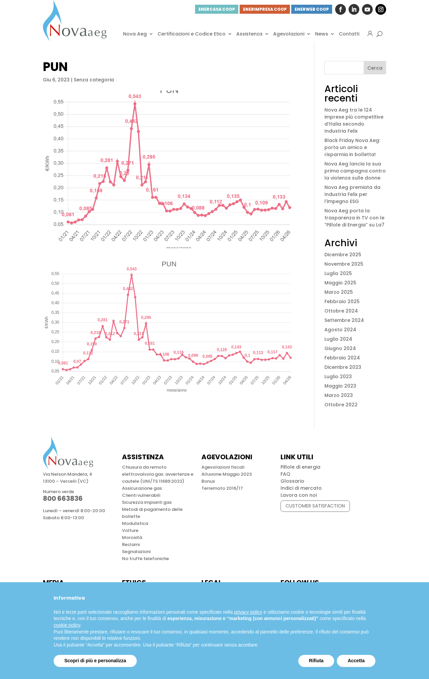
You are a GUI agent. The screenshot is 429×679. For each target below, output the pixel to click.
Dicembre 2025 (342, 254)
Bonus (208, 481)
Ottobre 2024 (341, 311)
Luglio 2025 (338, 273)
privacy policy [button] (248, 612)
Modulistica (135, 523)
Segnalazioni (136, 551)
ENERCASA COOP (216, 9)
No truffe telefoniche (145, 558)
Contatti (349, 33)
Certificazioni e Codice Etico (192, 33)
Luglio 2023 (338, 376)
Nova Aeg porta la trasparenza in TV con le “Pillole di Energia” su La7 (354, 217)
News (321, 33)
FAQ (285, 474)
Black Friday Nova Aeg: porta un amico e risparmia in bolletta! (352, 147)
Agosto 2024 (340, 329)
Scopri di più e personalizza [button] (95, 660)
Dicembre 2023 (342, 367)
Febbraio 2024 (342, 357)
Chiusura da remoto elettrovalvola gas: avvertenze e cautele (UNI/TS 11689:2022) (157, 474)
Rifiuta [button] (316, 660)
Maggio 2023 (340, 386)
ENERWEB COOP (312, 9)
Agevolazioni (288, 33)
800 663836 (63, 498)
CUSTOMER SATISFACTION (315, 505)
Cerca (374, 68)
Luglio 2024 (338, 339)
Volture (130, 530)
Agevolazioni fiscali (222, 467)
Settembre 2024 (344, 320)
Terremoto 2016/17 (222, 488)
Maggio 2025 (340, 282)
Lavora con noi (299, 495)
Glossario (292, 481)
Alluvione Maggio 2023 (226, 474)
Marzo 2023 (338, 395)
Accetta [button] (356, 660)
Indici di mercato (301, 488)
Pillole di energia (300, 467)
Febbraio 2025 (342, 301)
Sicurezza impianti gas (147, 502)
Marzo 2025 (338, 292)
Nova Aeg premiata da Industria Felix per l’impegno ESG (352, 194)
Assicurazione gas (142, 488)
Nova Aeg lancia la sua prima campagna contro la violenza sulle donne (355, 170)
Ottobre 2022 (341, 404)
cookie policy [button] (67, 625)
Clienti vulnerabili (141, 495)
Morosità (132, 537)
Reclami (131, 544)
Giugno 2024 (340, 348)
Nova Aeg (135, 33)
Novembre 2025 (343, 264)
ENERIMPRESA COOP (265, 9)
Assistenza (249, 33)
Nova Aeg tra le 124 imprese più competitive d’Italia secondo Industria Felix (353, 120)
